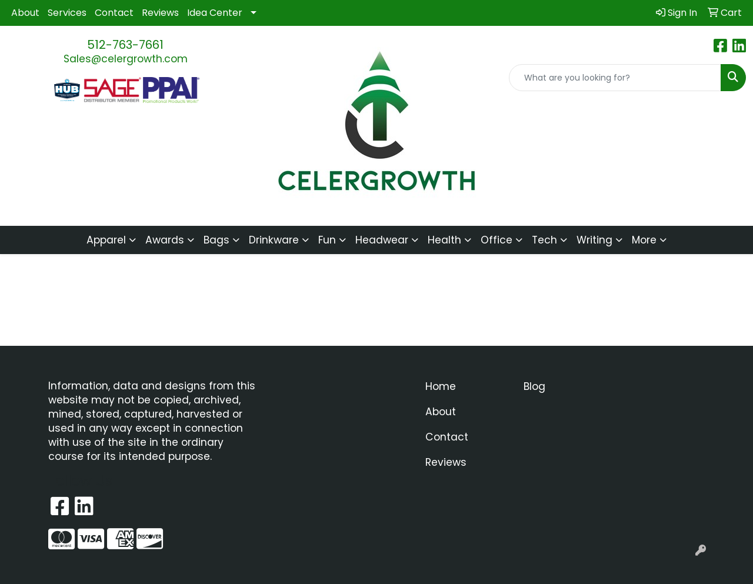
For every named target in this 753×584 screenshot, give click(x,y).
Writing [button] (594, 240)
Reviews (160, 12)
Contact (114, 12)
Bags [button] (216, 240)
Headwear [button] (381, 240)
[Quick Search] (615, 77)
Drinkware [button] (274, 240)
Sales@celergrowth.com (126, 59)
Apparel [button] (106, 240)
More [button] (644, 240)
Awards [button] (164, 240)
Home (440, 386)
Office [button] (496, 240)
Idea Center (214, 12)
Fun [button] (327, 240)
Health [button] (444, 240)
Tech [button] (544, 240)
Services (67, 12)
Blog (534, 386)
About (25, 12)
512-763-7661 (125, 44)
